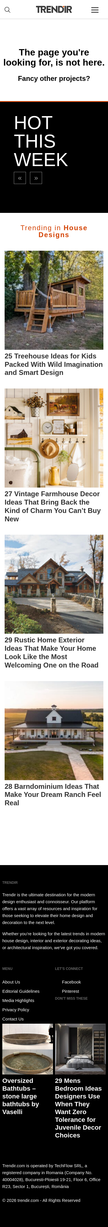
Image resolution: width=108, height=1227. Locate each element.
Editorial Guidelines (20, 991)
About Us (11, 981)
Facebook (68, 982)
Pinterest (67, 991)
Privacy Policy (15, 1009)
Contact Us (13, 1018)
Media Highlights (18, 1000)
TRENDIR (54, 9)
